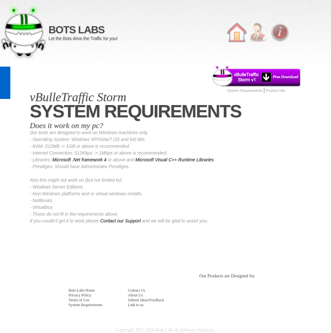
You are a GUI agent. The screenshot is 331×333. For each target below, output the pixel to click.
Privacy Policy (80, 295)
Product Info (275, 90)
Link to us (136, 305)
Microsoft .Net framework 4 (79, 159)
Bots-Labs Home (82, 290)
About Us (135, 295)
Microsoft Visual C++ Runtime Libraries (174, 159)
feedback (5, 83)
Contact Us (136, 290)
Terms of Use (79, 300)
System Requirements (244, 90)
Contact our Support (120, 220)
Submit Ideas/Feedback (146, 300)
